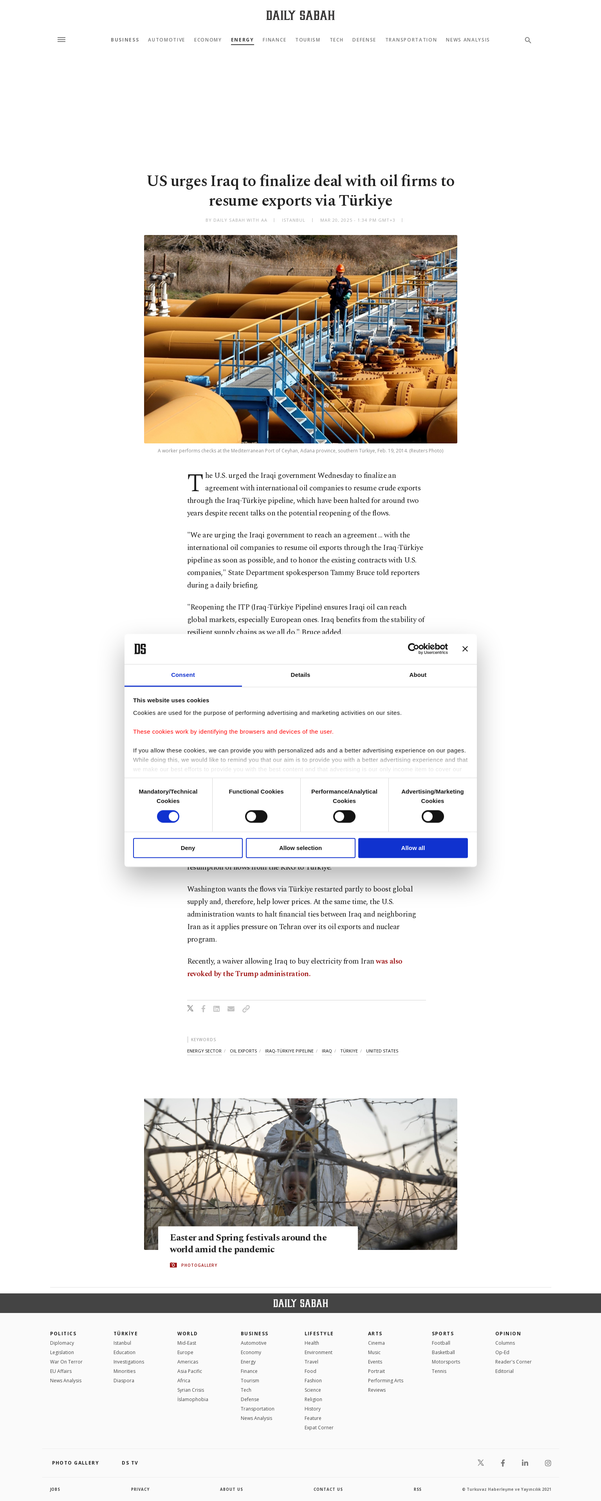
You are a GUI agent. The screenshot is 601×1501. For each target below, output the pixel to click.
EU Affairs (61, 1371)
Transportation (411, 40)
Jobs (55, 1489)
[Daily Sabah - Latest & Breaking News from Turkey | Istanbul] (300, 15)
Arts (375, 1333)
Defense (364, 40)
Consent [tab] (183, 674)
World (187, 1333)
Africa (183, 1380)
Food (310, 1371)
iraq (327, 1051)
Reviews (377, 1390)
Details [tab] (300, 674)
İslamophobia (192, 1399)
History (313, 1408)
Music (374, 1352)
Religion (313, 1399)
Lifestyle (319, 1333)
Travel (311, 1361)
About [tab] (418, 674)
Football (441, 1343)
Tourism (308, 40)
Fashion (313, 1380)
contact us (328, 1489)
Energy (242, 40)
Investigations (129, 1361)
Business (125, 40)
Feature (313, 1418)
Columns (505, 1343)
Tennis (439, 1371)
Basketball (443, 1352)
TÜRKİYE (126, 1333)
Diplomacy (62, 1343)
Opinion (508, 1333)
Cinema (376, 1343)
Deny (188, 848)
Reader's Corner (513, 1361)
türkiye (349, 1051)
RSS (417, 1489)
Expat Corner (319, 1427)
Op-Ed (502, 1352)
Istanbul (122, 1343)
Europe (185, 1352)
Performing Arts (385, 1380)
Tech (337, 40)
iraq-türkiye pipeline (289, 1051)
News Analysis (468, 40)
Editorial (504, 1371)
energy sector (204, 1051)
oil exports (243, 1051)
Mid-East (186, 1343)
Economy (208, 40)
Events (375, 1361)
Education (124, 1352)
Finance (274, 40)
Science (313, 1390)
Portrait (376, 1371)
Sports (443, 1333)
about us (232, 1489)
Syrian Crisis (190, 1390)
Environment (318, 1352)
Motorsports (446, 1361)
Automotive (166, 40)
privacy (140, 1489)
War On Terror (66, 1361)
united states (382, 1051)
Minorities (124, 1371)
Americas (187, 1361)
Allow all (413, 848)
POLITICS (63, 1333)
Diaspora (124, 1380)
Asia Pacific (189, 1371)
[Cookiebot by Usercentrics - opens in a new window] (413, 649)
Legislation (62, 1352)
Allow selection (300, 848)
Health (312, 1343)
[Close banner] (465, 649)
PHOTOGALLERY (199, 1265)
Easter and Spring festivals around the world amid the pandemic (250, 1243)
